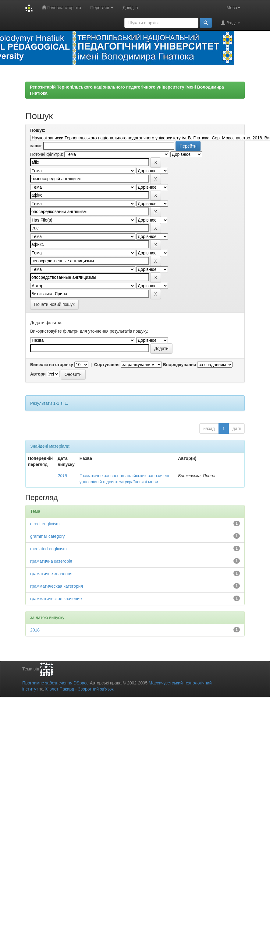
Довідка (130, 7)
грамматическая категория (56, 586)
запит (36, 145)
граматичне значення (51, 573)
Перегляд (101, 7)
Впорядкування (179, 364)
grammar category (47, 536)
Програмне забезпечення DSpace (55, 682)
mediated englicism (48, 548)
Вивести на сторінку (51, 364)
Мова (233, 7)
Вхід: (230, 22)
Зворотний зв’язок (95, 689)
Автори (38, 374)
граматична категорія (51, 561)
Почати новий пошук (54, 304)
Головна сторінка (61, 7)
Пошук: (37, 130)
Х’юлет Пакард (59, 689)
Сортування (106, 364)
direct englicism (44, 523)
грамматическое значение (56, 598)
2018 (62, 475)
